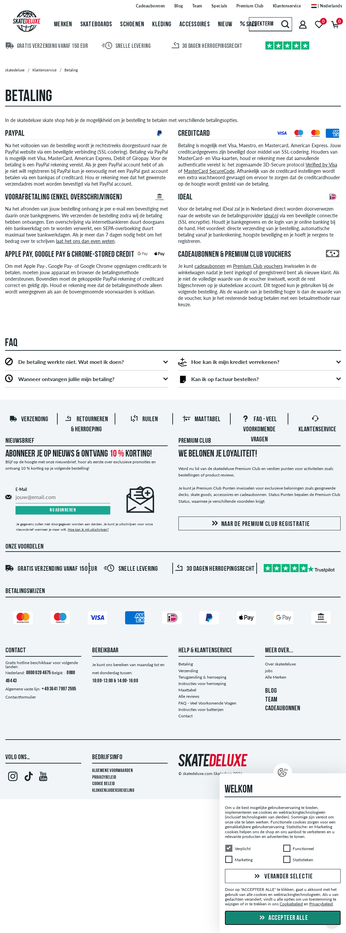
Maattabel (201, 419)
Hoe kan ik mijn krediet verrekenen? (235, 362)
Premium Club (194, 441)
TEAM (271, 699)
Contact (185, 715)
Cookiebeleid (291, 904)
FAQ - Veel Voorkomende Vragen (259, 429)
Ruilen (144, 419)
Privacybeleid (104, 777)
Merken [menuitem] (63, 24)
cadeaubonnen (210, 266)
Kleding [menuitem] (161, 24)
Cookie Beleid (103, 783)
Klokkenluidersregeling (113, 790)
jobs (268, 670)
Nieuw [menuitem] (225, 24)
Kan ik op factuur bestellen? (225, 379)
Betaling (185, 663)
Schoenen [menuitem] (132, 24)
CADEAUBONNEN (282, 708)
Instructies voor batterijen (201, 709)
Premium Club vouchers (258, 266)
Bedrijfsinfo (107, 757)
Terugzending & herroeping (202, 677)
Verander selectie (283, 876)
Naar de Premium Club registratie (259, 524)
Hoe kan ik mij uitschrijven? (88, 529)
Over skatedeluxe (280, 663)
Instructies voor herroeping (202, 683)
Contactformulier (20, 696)
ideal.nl (271, 215)
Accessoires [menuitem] (194, 24)
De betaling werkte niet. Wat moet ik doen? (71, 362)
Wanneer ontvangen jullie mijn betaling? (66, 379)
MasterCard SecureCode (209, 171)
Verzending (28, 419)
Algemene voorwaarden (112, 770)
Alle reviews (188, 696)
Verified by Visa (321, 164)
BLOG (271, 691)
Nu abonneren (63, 510)
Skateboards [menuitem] (96, 24)
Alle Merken (275, 677)
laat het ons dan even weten (85, 241)
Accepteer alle (283, 918)
